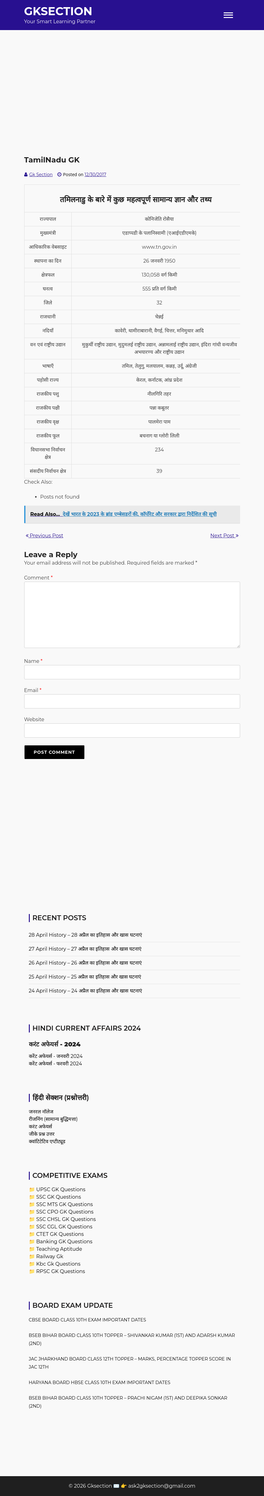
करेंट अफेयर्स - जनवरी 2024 (56, 1056)
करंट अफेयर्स (40, 1127)
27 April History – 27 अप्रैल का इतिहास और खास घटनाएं (85, 949)
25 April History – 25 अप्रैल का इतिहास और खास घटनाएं (85, 977)
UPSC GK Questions (61, 1189)
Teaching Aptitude (59, 1249)
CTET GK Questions (60, 1234)
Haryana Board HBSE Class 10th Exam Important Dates (100, 1382)
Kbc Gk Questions (58, 1264)
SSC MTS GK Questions (64, 1204)
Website (34, 719)
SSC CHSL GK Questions (66, 1219)
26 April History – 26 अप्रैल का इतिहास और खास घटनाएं (85, 963)
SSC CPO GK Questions (65, 1212)
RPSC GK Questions (60, 1271)
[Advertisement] (132, 73)
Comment (38, 578)
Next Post (224, 536)
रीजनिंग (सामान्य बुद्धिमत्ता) (53, 1119)
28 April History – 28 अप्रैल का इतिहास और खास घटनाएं (85, 935)
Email (33, 690)
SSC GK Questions (58, 1197)
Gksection (58, 11)
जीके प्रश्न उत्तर (42, 1134)
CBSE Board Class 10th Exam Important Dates (87, 1320)
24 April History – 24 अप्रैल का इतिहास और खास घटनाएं (85, 991)
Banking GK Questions (64, 1242)
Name (33, 661)
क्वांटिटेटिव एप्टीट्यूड (47, 1141)
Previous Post (44, 536)
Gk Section (41, 174)
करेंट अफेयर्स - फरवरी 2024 (55, 1064)
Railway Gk (49, 1256)
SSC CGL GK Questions (64, 1227)
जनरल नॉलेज (41, 1112)
